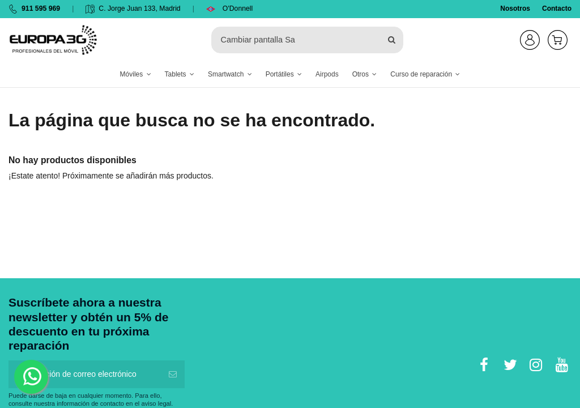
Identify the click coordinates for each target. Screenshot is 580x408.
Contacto (557, 8)
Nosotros (515, 8)
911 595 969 (41, 8)
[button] (135, 74)
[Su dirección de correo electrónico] (84, 374)
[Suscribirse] (173, 374)
